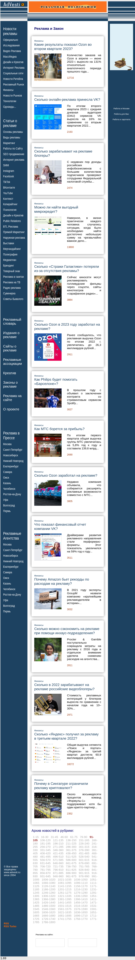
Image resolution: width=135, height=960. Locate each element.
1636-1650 (80, 912)
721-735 (58, 866)
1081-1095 (64, 882)
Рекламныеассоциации (12, 362)
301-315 (84, 846)
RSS (6, 923)
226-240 (84, 843)
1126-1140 (48, 886)
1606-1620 (48, 912)
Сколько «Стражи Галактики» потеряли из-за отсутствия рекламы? (66, 268)
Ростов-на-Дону (12, 494)
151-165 (84, 840)
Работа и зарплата (121, 119)
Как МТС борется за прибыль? (59, 429)
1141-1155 (64, 886)
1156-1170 (80, 886)
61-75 (74, 836)
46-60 (64, 836)
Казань (7, 483)
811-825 (71, 869)
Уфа (5, 500)
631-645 (45, 863)
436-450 (71, 853)
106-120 (45, 840)
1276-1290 (80, 892)
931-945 (45, 876)
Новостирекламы (10, 31)
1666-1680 (48, 915)
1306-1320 (48, 895)
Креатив (9, 373)
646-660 (58, 863)
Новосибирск (10, 455)
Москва (7, 444)
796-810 (58, 869)
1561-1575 (64, 909)
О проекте (11, 409)
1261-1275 (64, 892)
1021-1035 (64, 879)
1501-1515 (64, 905)
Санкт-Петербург (12, 449)
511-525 (71, 856)
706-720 (45, 866)
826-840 (84, 869)
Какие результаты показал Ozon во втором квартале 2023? (63, 46)
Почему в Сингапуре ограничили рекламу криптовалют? (61, 786)
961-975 (71, 876)
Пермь (7, 511)
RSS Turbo (10, 926)
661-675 (71, 863)
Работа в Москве (121, 108)
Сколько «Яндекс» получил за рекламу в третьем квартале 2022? (66, 736)
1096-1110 (80, 882)
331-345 (45, 850)
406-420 (45, 853)
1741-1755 (64, 918)
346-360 (58, 850)
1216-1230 (80, 889)
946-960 (58, 876)
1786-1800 (48, 922)
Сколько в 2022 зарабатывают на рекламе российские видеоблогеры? (64, 687)
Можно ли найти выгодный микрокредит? (56, 209)
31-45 (54, 836)
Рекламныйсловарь (12, 321)
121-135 (58, 840)
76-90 (83, 836)
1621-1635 (64, 912)
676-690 (84, 863)
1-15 (36, 836)
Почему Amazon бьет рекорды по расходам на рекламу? (61, 581)
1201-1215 (64, 889)
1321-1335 (64, 895)
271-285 (58, 846)
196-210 (58, 843)
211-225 (71, 843)
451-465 (84, 853)
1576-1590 (80, 909)
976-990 (84, 876)
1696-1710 (80, 915)
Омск (6, 477)
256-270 (45, 846)
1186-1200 (48, 889)
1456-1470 (80, 902)
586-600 (71, 859)
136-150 (71, 840)
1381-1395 (64, 899)
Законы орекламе (10, 384)
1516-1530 (80, 905)
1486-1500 (48, 905)
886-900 (71, 873)
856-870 (45, 873)
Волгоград (9, 505)
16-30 (44, 836)
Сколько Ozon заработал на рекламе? (65, 475)
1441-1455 (64, 902)
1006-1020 (48, 879)
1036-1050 (80, 879)
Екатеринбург (11, 466)
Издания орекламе (11, 335)
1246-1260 (48, 892)
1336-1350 (80, 895)
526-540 (84, 856)
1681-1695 (64, 915)
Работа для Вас (121, 114)
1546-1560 (48, 909)
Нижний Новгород (13, 460)
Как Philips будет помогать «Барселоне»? (55, 381)
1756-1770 (80, 918)
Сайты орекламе (10, 348)
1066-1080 (48, 882)
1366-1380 (48, 899)
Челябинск (9, 488)
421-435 (58, 853)
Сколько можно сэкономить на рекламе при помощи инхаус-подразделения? (66, 631)
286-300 (71, 846)
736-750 (71, 866)
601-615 (84, 859)
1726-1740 (48, 918)
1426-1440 (48, 902)
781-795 (45, 869)
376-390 (84, 850)
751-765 (84, 866)
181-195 (45, 843)
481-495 (45, 856)
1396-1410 (80, 899)
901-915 (84, 873)
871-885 (58, 873)
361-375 (71, 850)
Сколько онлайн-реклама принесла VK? (67, 99)
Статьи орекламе (10, 123)
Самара (7, 472)
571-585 (58, 859)
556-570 (45, 859)
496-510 (58, 856)
